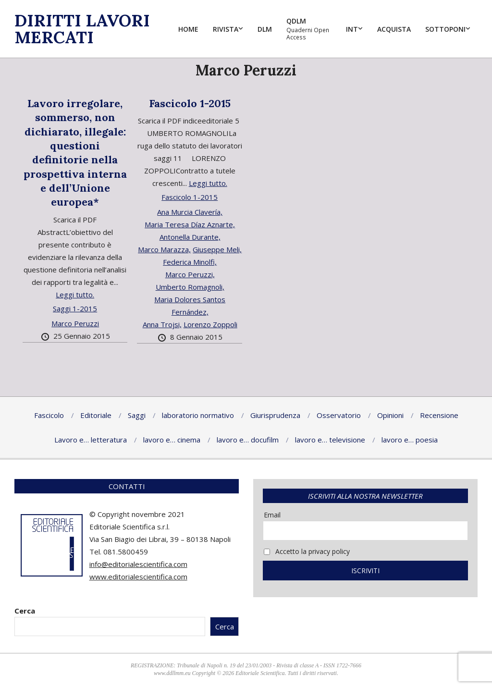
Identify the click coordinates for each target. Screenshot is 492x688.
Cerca (24, 610)
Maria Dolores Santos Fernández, (189, 306)
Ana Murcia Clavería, (189, 212)
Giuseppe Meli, (217, 249)
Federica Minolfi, (190, 262)
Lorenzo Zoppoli (210, 324)
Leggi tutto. (75, 294)
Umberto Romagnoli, (190, 287)
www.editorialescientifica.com (138, 576)
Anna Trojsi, (162, 324)
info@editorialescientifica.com (138, 564)
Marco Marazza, (164, 249)
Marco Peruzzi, (190, 274)
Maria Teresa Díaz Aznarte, (190, 224)
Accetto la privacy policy (307, 551)
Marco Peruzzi (75, 323)
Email (272, 514)
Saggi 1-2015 (75, 308)
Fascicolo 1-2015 (190, 103)
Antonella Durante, (190, 237)
